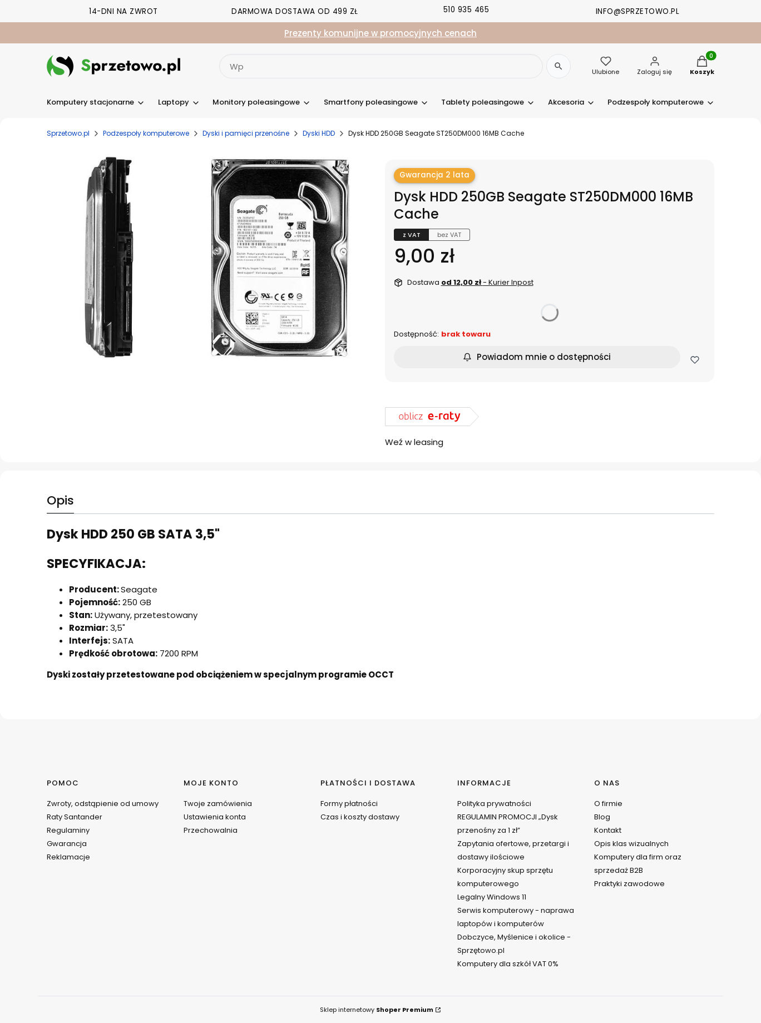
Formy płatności (349, 803)
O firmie (608, 803)
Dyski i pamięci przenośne (245, 133)
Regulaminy (68, 830)
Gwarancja (67, 843)
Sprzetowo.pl (68, 133)
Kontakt (607, 830)
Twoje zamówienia (218, 803)
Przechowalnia (211, 830)
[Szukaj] (558, 66)
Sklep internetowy (376, 1009)
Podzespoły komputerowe (146, 133)
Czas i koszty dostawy (359, 817)
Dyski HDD (319, 133)
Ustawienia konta (215, 817)
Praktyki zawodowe (629, 883)
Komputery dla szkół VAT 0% (508, 963)
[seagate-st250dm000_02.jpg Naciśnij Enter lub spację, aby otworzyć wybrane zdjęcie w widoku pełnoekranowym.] (211, 259)
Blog (602, 817)
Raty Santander (74, 817)
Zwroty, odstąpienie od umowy (103, 803)
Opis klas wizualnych (631, 843)
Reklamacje (68, 857)
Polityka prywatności (494, 803)
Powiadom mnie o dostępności (537, 357)
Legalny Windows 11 (491, 897)
